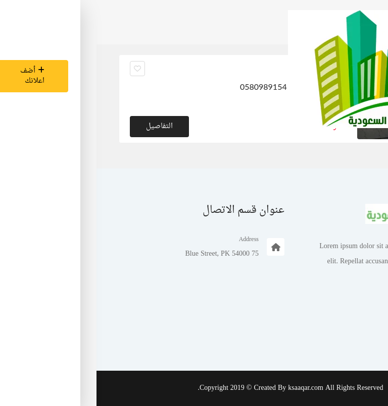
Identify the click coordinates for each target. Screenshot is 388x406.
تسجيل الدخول (335, 335)
